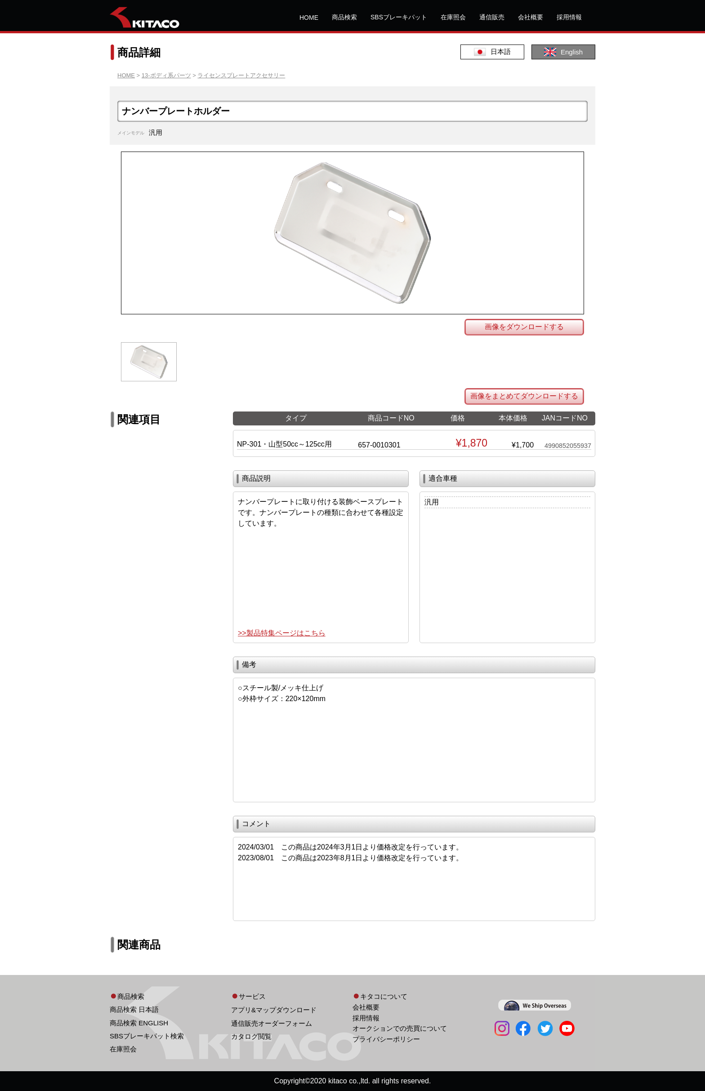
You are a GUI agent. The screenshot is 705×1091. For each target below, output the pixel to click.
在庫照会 (453, 17)
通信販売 (491, 17)
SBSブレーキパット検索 (147, 1036)
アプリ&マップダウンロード (274, 1010)
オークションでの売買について (399, 1028)
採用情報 (569, 17)
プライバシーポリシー (386, 1039)
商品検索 (344, 17)
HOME (308, 17)
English (563, 52)
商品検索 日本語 (134, 1009)
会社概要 (530, 17)
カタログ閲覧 (251, 1036)
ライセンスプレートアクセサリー (241, 75)
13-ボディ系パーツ (166, 75)
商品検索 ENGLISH (139, 1023)
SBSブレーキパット (398, 17)
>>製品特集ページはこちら (282, 633)
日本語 (492, 52)
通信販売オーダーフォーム (271, 1023)
